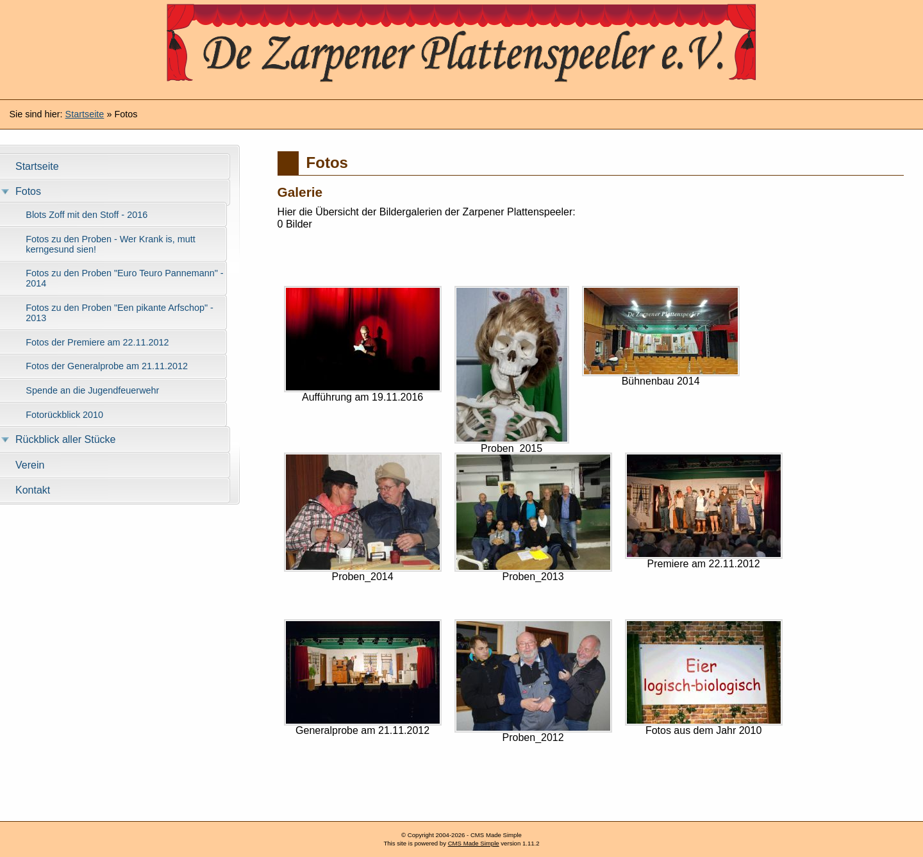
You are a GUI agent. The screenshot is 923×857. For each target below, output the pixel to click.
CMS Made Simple (473, 843)
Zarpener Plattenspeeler (461, 48)
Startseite (84, 114)
